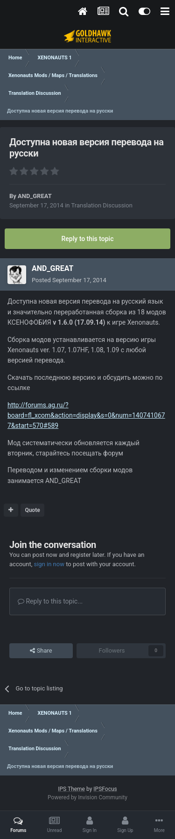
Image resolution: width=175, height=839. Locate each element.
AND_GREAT (35, 195)
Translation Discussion (101, 205)
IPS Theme (71, 789)
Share (41, 651)
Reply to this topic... (50, 601)
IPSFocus (105, 789)
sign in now (49, 564)
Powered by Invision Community (87, 797)
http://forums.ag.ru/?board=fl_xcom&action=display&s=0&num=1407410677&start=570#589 (86, 415)
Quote (32, 510)
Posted (69, 280)
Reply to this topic (88, 238)
